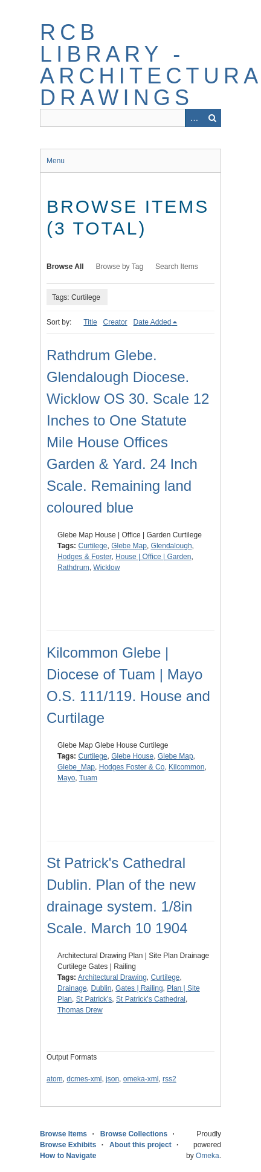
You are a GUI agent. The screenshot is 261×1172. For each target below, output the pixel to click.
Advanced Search (194, 118)
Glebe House (132, 756)
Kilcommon (186, 767)
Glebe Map (129, 546)
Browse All (65, 266)
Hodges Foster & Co (132, 767)
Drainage (72, 988)
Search (212, 118)
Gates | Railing (139, 988)
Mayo (66, 778)
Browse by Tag (120, 266)
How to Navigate (68, 1155)
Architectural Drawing (112, 977)
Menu (56, 161)
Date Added (153, 322)
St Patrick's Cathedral (150, 999)
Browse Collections (133, 1134)
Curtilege (92, 546)
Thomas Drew (80, 1010)
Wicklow (106, 567)
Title (90, 322)
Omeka (207, 1155)
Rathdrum (73, 567)
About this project (140, 1145)
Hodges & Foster (84, 556)
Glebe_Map (76, 767)
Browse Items (63, 1134)
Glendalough (171, 546)
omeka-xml (141, 1079)
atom (55, 1079)
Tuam (88, 778)
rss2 (169, 1079)
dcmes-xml (84, 1079)
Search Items (176, 266)
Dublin (101, 988)
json (112, 1079)
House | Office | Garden (153, 556)
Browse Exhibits (68, 1145)
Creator (115, 322)
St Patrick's (94, 999)
